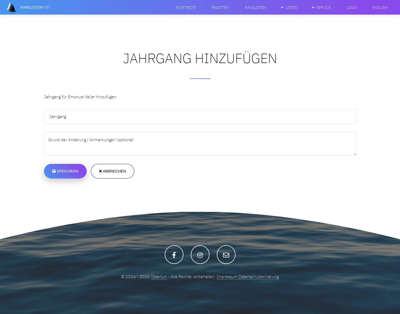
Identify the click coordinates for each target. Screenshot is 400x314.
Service (323, 7)
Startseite (186, 7)
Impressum (227, 276)
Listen (291, 7)
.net (35, 7)
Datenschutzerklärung (259, 276)
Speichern (65, 171)
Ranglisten (255, 7)
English (380, 7)
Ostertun (159, 276)
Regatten (220, 7)
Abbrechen (112, 171)
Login (351, 7)
